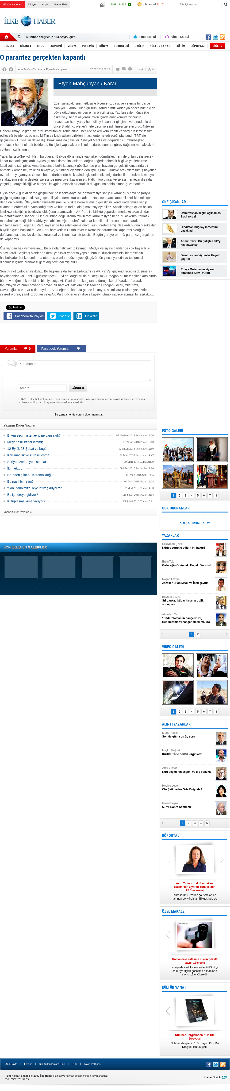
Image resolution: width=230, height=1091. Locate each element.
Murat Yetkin (188, 734)
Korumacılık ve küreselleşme (28, 455)
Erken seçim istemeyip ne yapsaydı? (34, 435)
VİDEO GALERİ (173, 647)
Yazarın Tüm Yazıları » (18, 512)
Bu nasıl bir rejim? (20, 481)
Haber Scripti (212, 1077)
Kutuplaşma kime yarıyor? (26, 501)
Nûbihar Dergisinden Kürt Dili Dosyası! (54, 37)
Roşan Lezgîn (188, 581)
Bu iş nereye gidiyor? (22, 495)
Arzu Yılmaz (188, 770)
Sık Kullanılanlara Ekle (52, 1064)
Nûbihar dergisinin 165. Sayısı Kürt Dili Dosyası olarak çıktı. (195, 1040)
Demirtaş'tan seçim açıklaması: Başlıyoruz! (201, 214)
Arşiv (45, 4)
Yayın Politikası (92, 1064)
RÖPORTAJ (170, 835)
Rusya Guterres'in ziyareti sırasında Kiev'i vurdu (198, 271)
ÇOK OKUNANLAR (176, 508)
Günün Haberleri (12, 4)
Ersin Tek (188, 563)
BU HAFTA (194, 523)
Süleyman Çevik (188, 546)
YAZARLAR (170, 535)
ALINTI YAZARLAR (176, 724)
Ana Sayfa (11, 1064)
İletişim (28, 1064)
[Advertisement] (78, 335)
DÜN (182, 523)
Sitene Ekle (60, 4)
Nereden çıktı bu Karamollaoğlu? (31, 475)
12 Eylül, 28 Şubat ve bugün (27, 448)
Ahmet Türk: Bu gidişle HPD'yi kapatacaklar (201, 243)
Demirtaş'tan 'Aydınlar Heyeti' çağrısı (200, 257)
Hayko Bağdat (188, 752)
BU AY (206, 523)
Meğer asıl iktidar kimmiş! (25, 442)
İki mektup (14, 468)
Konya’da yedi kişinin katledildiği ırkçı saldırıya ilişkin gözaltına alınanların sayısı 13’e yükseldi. (195, 967)
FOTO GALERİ (172, 430)
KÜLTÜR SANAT (174, 987)
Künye (32, 4)
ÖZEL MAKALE (173, 911)
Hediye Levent (188, 787)
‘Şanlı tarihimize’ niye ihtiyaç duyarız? (34, 488)
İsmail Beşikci (188, 805)
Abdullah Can (188, 618)
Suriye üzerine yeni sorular (26, 462)
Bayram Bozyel (188, 600)
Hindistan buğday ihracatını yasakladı (199, 228)
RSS (74, 1064)
